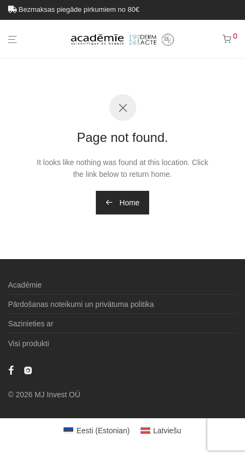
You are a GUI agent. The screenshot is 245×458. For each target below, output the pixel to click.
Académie (24, 285)
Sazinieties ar (30, 323)
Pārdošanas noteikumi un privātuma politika (81, 304)
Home (122, 202)
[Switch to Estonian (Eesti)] (96, 431)
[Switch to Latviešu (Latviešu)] (161, 431)
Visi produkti (28, 343)
